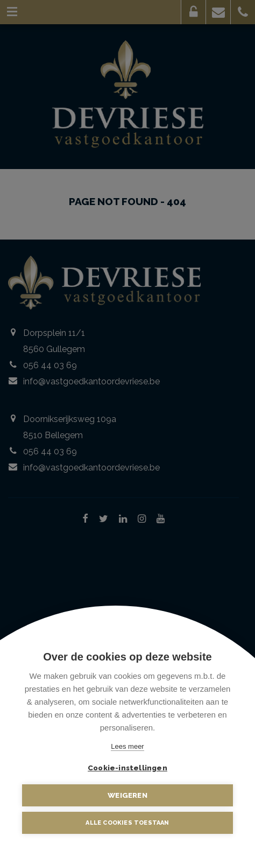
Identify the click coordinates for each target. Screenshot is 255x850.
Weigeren (127, 795)
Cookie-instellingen (127, 767)
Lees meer (127, 746)
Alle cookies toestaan (127, 822)
